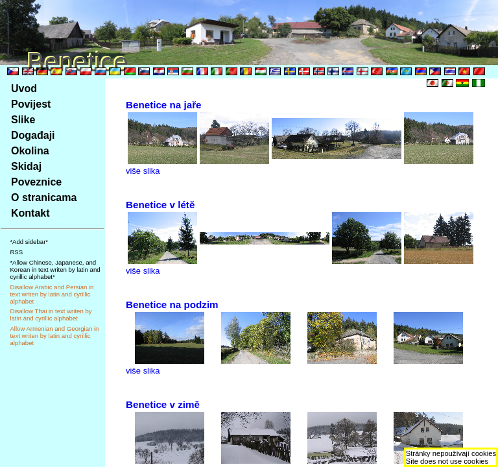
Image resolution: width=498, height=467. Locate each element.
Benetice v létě (160, 204)
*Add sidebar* (29, 241)
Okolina (30, 150)
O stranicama (44, 197)
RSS (16, 252)
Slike (23, 119)
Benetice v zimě (163, 404)
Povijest (31, 104)
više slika (143, 171)
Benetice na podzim (172, 304)
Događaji (33, 135)
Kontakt (30, 213)
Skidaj (26, 166)
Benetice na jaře (164, 104)
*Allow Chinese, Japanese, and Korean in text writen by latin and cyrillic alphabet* (55, 269)
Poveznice (36, 181)
